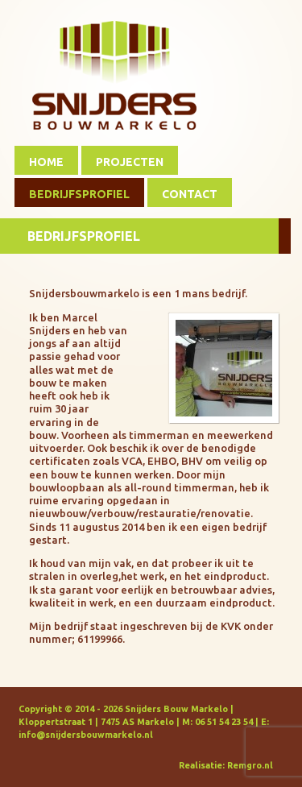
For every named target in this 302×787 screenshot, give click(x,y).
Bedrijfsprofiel (79, 194)
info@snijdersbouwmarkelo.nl (86, 734)
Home (46, 161)
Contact (189, 194)
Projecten (129, 161)
